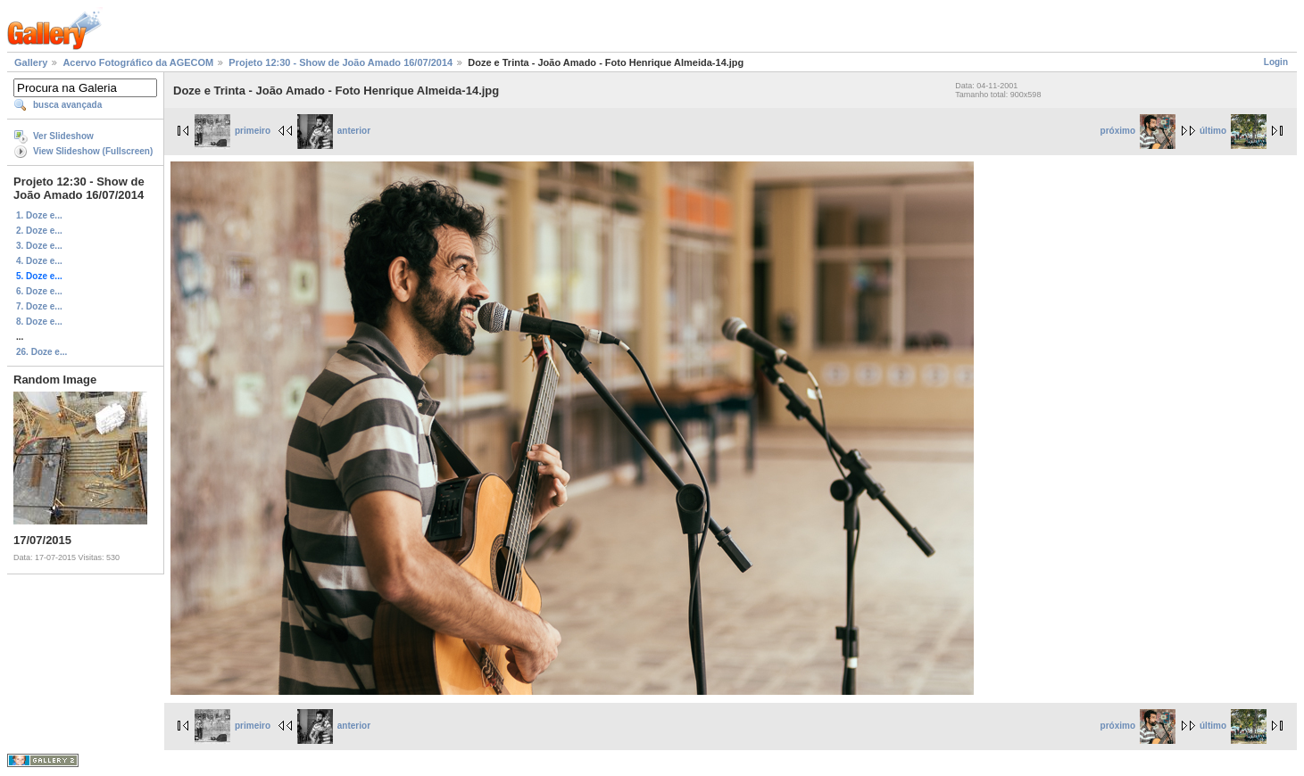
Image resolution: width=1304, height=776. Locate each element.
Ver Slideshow (63, 136)
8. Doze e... (39, 321)
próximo (1138, 131)
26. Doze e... (41, 352)
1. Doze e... (39, 215)
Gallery (30, 62)
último (1233, 131)
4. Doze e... (39, 261)
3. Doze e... (39, 246)
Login (1276, 62)
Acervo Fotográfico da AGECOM (137, 62)
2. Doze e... (39, 230)
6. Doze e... (39, 291)
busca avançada (67, 105)
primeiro (232, 131)
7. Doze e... (39, 306)
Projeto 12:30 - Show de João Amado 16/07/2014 (340, 62)
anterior (333, 131)
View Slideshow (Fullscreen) (93, 151)
